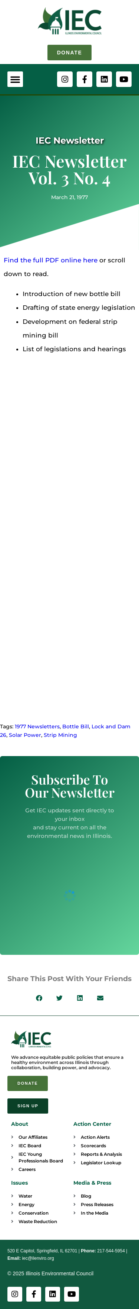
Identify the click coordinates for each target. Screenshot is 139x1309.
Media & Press (92, 1182)
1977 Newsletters (37, 726)
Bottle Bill (75, 726)
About (19, 1124)
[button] (15, 79)
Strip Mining (60, 735)
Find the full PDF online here (50, 260)
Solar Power (25, 735)
